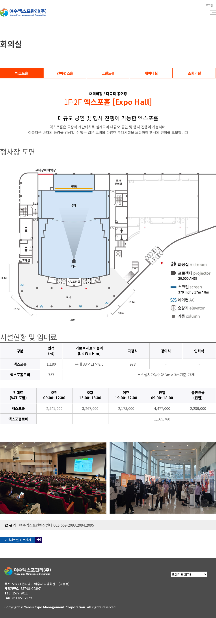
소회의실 (194, 73)
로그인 (209, 5)
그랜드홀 (108, 73)
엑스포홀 (21, 73)
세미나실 (151, 73)
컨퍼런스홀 (65, 73)
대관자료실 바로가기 (17, 539)
